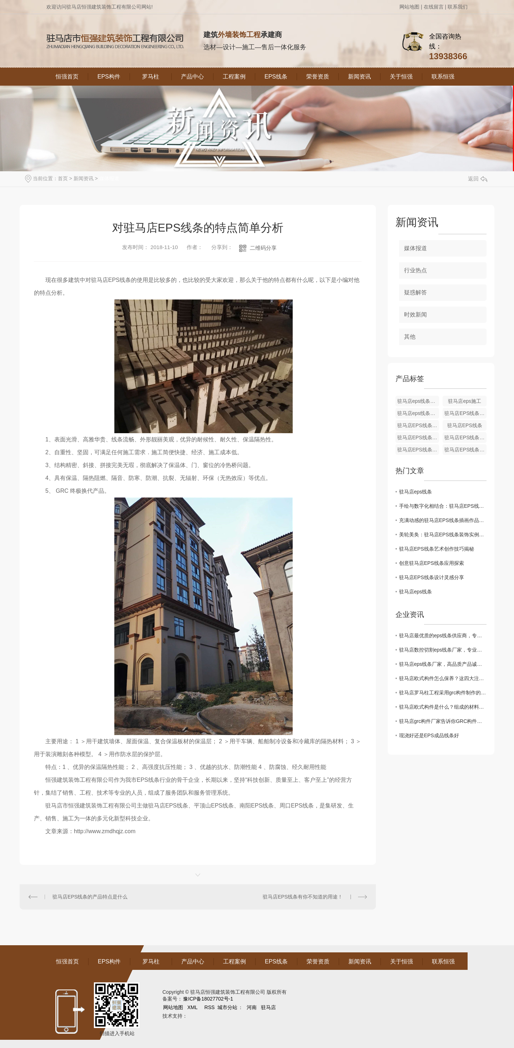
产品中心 (192, 77)
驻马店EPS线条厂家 (418, 437)
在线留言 (434, 7)
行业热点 (415, 270)
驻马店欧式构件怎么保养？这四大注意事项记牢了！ (443, 678)
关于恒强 (401, 77)
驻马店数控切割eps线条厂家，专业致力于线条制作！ (443, 650)
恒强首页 (67, 77)
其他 (409, 337)
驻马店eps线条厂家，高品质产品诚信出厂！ (443, 664)
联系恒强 (443, 77)
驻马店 (268, 1007)
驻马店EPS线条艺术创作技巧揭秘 (436, 549)
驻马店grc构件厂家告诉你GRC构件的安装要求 (443, 721)
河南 (252, 1007)
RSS (210, 1007)
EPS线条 (275, 77)
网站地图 (409, 7)
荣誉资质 (317, 77)
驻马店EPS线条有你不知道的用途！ (303, 897)
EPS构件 (108, 77)
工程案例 (234, 77)
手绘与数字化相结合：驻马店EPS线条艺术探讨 (443, 506)
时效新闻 (415, 315)
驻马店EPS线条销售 (418, 449)
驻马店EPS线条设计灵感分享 (431, 577)
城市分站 (227, 1007)
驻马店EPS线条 (464, 425)
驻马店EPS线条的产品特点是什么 (89, 897)
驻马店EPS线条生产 (465, 437)
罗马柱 (150, 77)
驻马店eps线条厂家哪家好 (418, 413)
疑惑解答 (415, 292)
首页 (63, 178)
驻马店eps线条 (415, 492)
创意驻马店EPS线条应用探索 (431, 563)
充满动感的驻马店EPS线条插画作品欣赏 (443, 520)
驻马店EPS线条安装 (465, 449)
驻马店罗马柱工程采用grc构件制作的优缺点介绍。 (443, 692)
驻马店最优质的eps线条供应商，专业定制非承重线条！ (443, 635)
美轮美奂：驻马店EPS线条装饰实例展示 (443, 534)
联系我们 (458, 7)
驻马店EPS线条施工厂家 (418, 425)
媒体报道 (109, 178)
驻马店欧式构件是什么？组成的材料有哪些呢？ (443, 707)
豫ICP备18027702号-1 (208, 999)
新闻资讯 (359, 77)
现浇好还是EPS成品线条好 (429, 735)
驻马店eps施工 (464, 401)
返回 (477, 179)
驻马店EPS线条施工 (465, 413)
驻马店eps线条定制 (418, 401)
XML (193, 1007)
